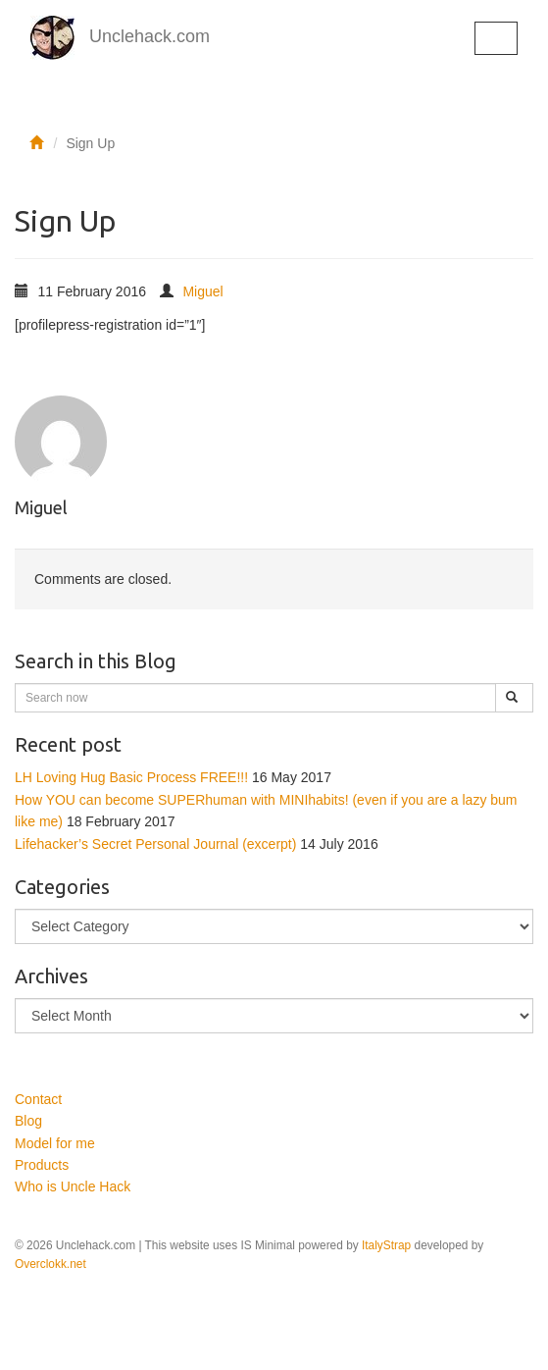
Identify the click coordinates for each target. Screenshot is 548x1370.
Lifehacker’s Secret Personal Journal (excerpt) (155, 844)
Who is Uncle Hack (72, 1186)
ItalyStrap (386, 1245)
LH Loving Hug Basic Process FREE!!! (131, 777)
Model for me (55, 1143)
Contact (38, 1099)
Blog (28, 1121)
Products (42, 1165)
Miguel (202, 291)
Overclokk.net (50, 1264)
